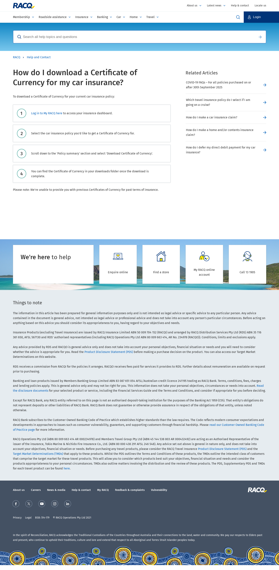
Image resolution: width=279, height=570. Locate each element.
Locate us (260, 5)
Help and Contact (39, 57)
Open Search (238, 17)
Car (119, 17)
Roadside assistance (53, 17)
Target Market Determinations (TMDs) (38, 454)
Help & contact (240, 5)
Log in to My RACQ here (46, 113)
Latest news (214, 5)
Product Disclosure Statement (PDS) (108, 352)
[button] (261, 17)
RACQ (16, 57)
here (67, 468)
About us (192, 5)
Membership (21, 17)
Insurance (81, 17)
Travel (150, 17)
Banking (102, 17)
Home (134, 17)
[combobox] (134, 37)
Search (260, 37)
